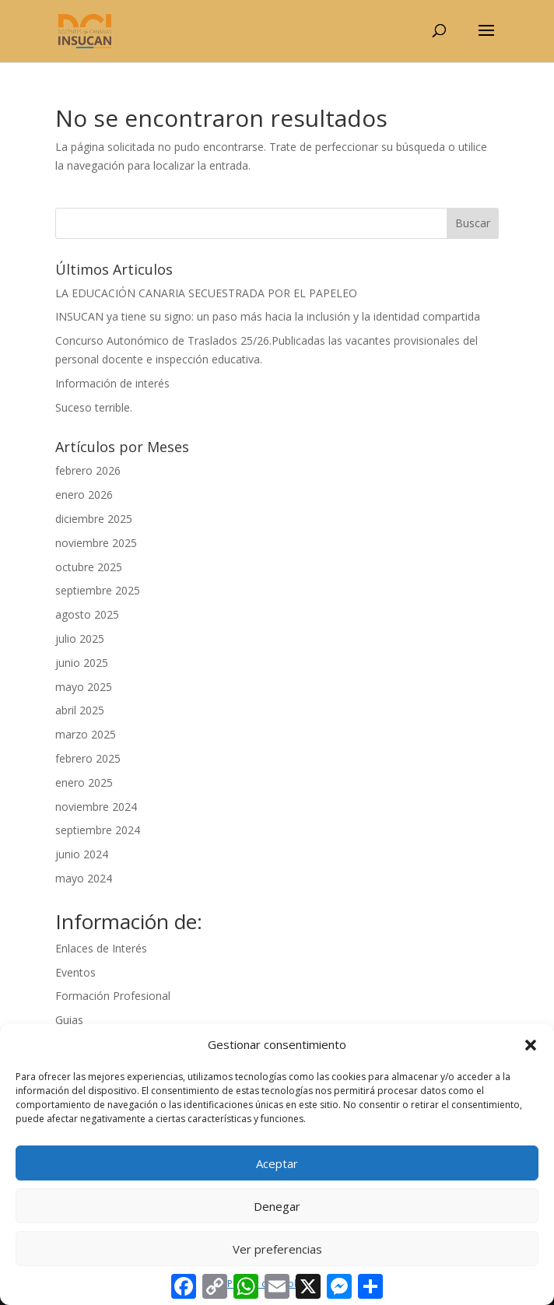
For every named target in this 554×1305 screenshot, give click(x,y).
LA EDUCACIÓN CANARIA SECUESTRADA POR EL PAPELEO (206, 293)
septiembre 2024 (97, 830)
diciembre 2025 (93, 518)
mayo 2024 (83, 878)
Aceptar (277, 1163)
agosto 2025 (87, 614)
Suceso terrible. (93, 407)
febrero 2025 (88, 758)
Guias (69, 1019)
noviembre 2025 (96, 542)
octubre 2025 (88, 567)
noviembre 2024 (96, 806)
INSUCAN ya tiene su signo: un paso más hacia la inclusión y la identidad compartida (267, 316)
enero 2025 (84, 782)
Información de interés (112, 383)
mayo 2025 (83, 686)
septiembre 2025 (97, 590)
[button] (530, 1045)
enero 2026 (84, 494)
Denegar (277, 1206)
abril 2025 (79, 710)
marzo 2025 (85, 734)
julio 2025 (79, 638)
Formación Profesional (112, 995)
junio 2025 (81, 662)
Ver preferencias (277, 1249)
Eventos (75, 972)
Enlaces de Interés (101, 948)
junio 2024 (81, 854)
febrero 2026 (88, 470)
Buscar (472, 223)
